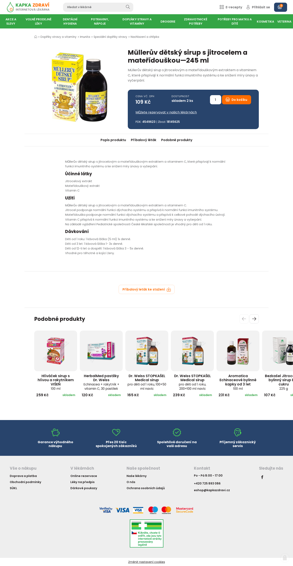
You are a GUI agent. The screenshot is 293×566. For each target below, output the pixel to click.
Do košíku (236, 100)
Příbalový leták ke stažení (146, 289)
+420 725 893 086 (207, 483)
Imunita (85, 37)
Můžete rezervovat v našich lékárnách (166, 112)
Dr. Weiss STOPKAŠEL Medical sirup (146, 382)
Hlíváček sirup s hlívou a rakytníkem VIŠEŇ (56, 382)
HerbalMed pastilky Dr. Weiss (101, 382)
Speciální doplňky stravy (110, 37)
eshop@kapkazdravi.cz (212, 490)
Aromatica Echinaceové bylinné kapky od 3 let (238, 382)
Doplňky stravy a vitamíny (58, 37)
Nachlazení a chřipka (145, 37)
